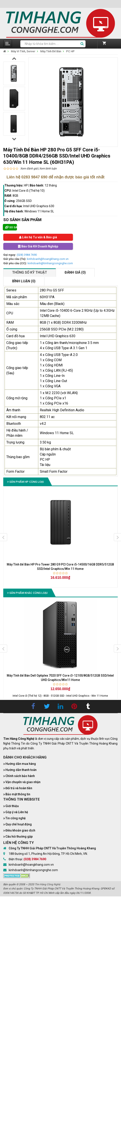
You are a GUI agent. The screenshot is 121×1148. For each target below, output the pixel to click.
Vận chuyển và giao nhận (22, 782)
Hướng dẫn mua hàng (20, 763)
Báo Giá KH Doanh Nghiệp (38, 246)
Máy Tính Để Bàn (50, 51)
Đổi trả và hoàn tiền (18, 788)
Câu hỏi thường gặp (19, 836)
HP (26, 185)
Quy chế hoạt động (18, 824)
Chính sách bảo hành (20, 776)
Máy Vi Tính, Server (23, 51)
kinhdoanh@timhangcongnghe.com (50, 263)
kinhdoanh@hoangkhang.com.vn (48, 259)
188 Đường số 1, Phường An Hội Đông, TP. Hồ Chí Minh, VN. (48, 853)
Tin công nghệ (15, 818)
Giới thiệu (12, 806)
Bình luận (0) (23, 281)
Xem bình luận (48, 168)
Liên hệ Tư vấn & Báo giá (38, 237)
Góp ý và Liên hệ (16, 812)
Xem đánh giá (28, 168)
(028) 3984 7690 (27, 254)
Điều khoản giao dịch (20, 830)
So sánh (11, 227)
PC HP (70, 51)
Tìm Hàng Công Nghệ (47, 884)
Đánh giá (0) (75, 272)
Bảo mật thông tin (17, 794)
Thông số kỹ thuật (29, 272)
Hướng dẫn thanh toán (21, 770)
